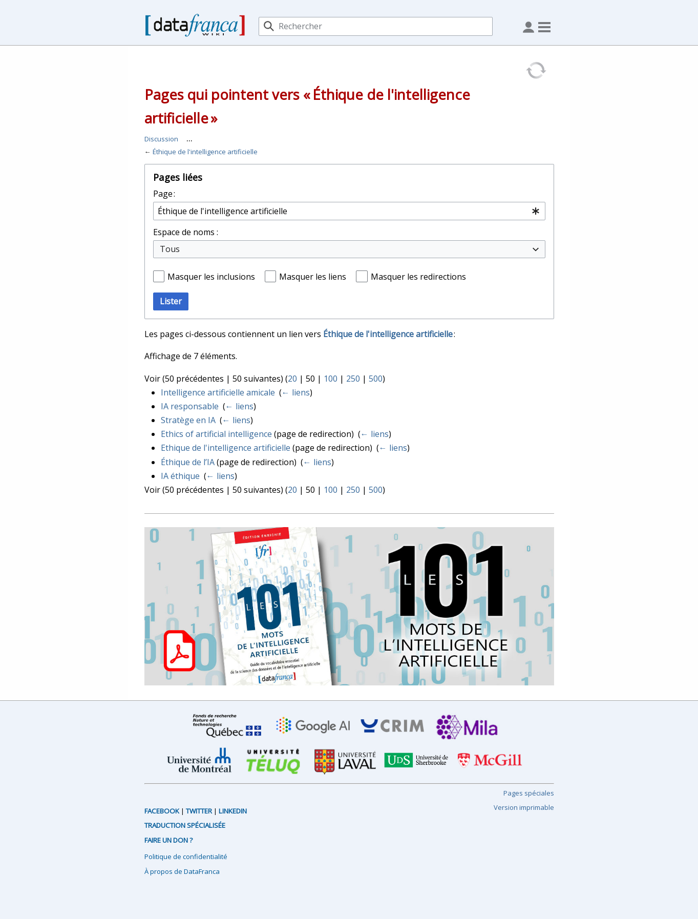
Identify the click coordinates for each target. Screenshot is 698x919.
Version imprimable (524, 807)
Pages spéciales (528, 793)
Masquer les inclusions (211, 276)
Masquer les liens (312, 276)
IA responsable (190, 406)
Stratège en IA (188, 420)
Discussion (161, 138)
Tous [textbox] (170, 249)
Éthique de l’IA (188, 462)
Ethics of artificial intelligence (216, 434)
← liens (296, 392)
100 (330, 378)
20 (292, 378)
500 (376, 378)
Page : (164, 193)
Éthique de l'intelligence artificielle (205, 151)
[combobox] (349, 211)
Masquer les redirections (418, 276)
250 (353, 378)
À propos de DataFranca (182, 871)
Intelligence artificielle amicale (218, 392)
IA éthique (180, 476)
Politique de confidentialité (185, 856)
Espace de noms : (185, 232)
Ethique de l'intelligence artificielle (225, 447)
